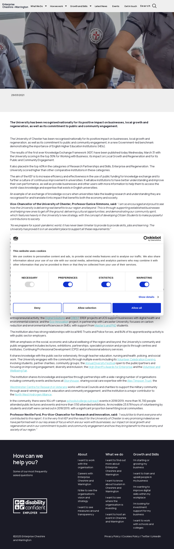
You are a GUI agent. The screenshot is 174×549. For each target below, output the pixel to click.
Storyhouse (71, 381)
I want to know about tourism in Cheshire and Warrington (115, 486)
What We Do (37, 6)
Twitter (145, 536)
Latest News (101, 6)
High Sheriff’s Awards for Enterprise (111, 367)
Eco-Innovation (59, 322)
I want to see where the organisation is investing (114, 503)
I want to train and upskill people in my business (144, 477)
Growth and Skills (79, 6)
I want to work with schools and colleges (143, 524)
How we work (56, 6)
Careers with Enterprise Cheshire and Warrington (86, 479)
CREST (75, 318)
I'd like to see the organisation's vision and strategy (87, 496)
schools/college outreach (83, 401)
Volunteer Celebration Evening (136, 359)
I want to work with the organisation (86, 463)
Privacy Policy (112, 536)
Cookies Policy (131, 536)
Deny (37, 307)
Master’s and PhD (105, 325)
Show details (146, 296)
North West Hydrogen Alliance (33, 394)
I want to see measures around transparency (88, 510)
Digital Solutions (55, 318)
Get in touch (130, 6)
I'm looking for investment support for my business (142, 509)
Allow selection (87, 307)
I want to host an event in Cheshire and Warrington (116, 518)
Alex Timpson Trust (139, 381)
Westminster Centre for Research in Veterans (38, 387)
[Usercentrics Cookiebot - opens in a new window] (146, 238)
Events (115, 6)
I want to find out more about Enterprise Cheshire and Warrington (116, 467)
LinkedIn (156, 536)
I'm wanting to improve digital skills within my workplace (142, 492)
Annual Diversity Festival (100, 363)
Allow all (137, 307)
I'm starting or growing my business (141, 463)
